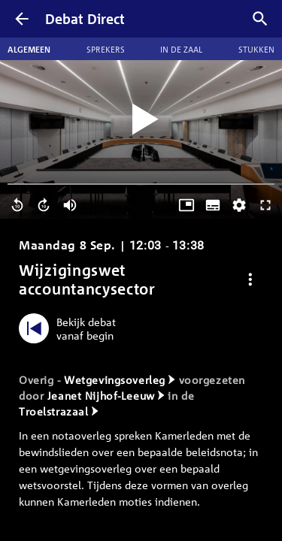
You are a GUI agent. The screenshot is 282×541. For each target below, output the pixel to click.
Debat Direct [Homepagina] (85, 19)
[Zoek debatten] (260, 19)
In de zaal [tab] (181, 49)
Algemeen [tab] (29, 49)
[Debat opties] (250, 280)
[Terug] (22, 19)
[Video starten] (141, 120)
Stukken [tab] (256, 49)
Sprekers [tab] (105, 49)
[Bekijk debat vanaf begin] (71, 328)
